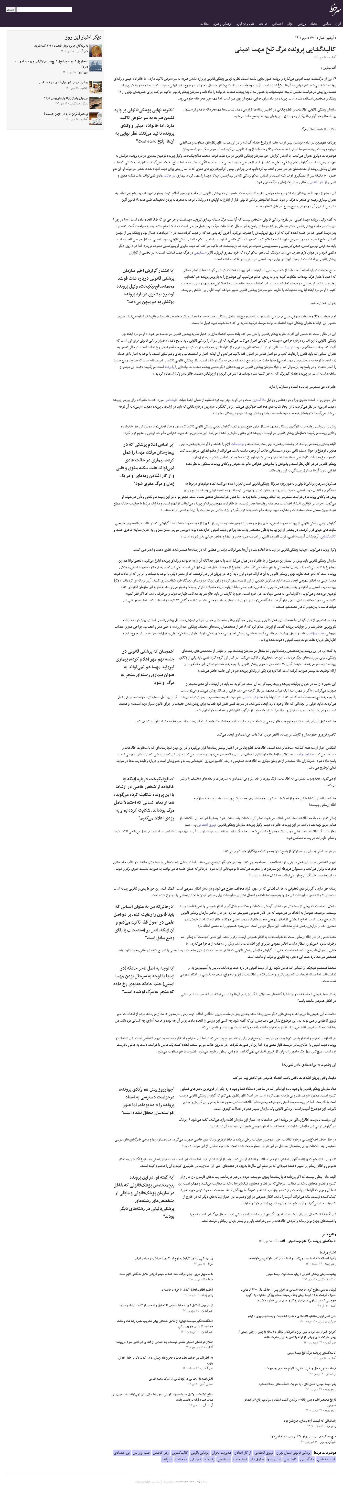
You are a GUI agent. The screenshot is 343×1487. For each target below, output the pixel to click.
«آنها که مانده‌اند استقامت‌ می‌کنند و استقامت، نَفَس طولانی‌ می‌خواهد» (292, 1258)
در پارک (288, 347)
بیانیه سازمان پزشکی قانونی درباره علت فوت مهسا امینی (301, 1274)
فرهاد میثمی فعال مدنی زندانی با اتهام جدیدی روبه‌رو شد (300, 1368)
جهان (290, 24)
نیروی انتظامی (206, 825)
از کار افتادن (318, 182)
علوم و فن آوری (245, 24)
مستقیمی (200, 252)
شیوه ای (195, 1459)
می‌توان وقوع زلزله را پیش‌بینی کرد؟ (66, 98)
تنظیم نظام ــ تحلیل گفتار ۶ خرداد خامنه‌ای (187, 1290)
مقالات (204, 24)
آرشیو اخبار (326, 38)
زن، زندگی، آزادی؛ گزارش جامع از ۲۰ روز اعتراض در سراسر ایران (174, 1258)
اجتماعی (277, 24)
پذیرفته (169, 367)
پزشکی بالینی (200, 1453)
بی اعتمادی (122, 1453)
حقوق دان (257, 1459)
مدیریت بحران (221, 1453)
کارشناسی (171, 400)
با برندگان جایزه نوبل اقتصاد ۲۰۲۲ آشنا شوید (61, 46)
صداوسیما (307, 754)
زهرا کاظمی (250, 697)
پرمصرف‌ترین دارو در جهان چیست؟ (66, 114)
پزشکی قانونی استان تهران (293, 1453)
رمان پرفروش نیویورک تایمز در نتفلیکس (63, 82)
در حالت (170, 175)
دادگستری (259, 400)
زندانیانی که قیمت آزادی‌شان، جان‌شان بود (310, 1421)
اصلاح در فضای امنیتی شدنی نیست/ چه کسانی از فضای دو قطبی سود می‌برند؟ (164, 1342)
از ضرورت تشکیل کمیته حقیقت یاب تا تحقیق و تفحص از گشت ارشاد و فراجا (166, 1305)
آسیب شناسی (326, 1459)
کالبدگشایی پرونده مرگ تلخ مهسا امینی (312, 1241)
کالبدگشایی (328, 536)
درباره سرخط (169, 1482)
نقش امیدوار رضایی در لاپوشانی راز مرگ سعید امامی (181, 1379)
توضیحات (237, 444)
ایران (338, 24)
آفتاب (280, 1241)
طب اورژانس (315, 633)
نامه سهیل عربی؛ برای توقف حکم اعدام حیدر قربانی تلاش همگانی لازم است (166, 1274)
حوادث (263, 24)
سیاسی (327, 24)
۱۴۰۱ (313, 38)
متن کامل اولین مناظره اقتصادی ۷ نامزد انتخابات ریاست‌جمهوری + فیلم (292, 1316)
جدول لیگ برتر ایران (143, 1482)
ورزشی (302, 24)
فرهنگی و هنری (222, 24)
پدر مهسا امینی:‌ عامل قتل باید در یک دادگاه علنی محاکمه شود (297, 1384)
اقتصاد (314, 24)
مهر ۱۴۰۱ (301, 38)
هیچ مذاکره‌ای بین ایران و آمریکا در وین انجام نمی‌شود (303, 1436)
